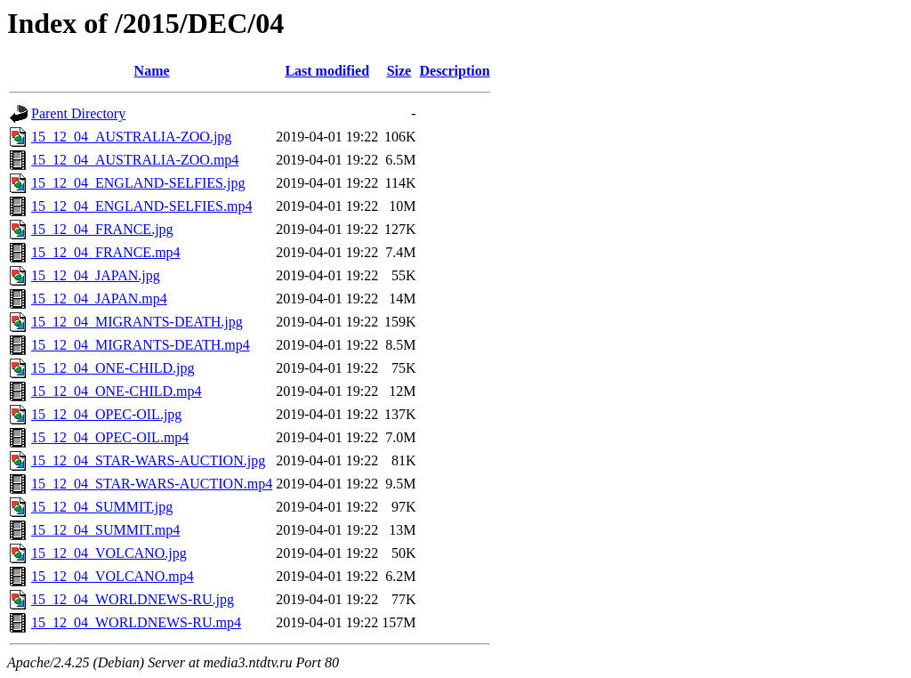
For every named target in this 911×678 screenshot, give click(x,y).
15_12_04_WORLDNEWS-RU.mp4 (136, 622)
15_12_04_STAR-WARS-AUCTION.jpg (148, 460)
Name (152, 70)
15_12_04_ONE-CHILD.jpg (113, 367)
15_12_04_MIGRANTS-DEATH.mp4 (140, 344)
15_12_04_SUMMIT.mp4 (105, 529)
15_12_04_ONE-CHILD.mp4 (116, 391)
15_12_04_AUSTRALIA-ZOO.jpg (131, 136)
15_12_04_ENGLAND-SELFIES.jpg (138, 182)
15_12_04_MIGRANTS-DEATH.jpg (137, 321)
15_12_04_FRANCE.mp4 (106, 252)
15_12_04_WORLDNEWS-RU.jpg (132, 599)
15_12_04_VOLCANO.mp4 (112, 576)
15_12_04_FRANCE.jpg (102, 229)
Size (399, 70)
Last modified (327, 70)
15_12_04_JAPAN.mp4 (99, 298)
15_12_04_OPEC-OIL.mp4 (110, 437)
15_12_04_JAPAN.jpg (95, 275)
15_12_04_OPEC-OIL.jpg (106, 414)
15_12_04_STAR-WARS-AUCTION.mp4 (151, 483)
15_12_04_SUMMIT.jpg (102, 506)
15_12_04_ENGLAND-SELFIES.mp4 (141, 206)
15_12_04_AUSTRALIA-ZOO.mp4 (134, 159)
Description (455, 70)
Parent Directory (78, 113)
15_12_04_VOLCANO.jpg (109, 553)
